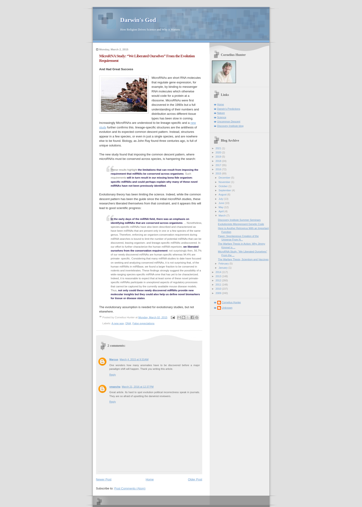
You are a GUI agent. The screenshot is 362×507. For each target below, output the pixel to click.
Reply (112, 374)
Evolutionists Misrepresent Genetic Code (241, 224)
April (221, 211)
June (222, 203)
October (223, 186)
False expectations (143, 323)
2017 (219, 165)
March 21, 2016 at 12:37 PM (138, 386)
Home (150, 479)
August (223, 194)
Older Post (195, 479)
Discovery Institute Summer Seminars (239, 220)
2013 (219, 276)
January (223, 267)
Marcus (113, 359)
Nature (221, 113)
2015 (219, 173)
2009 (219, 293)
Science (221, 117)
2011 (219, 284)
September (225, 190)
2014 (219, 272)
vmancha (115, 386)
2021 (219, 148)
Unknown (227, 307)
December (225, 177)
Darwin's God (138, 20)
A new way (118, 323)
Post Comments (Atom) (129, 488)
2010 (219, 288)
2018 (219, 161)
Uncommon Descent (228, 121)
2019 (219, 156)
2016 (219, 169)
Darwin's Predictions (228, 108)
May (221, 207)
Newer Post (104, 479)
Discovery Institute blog (230, 125)
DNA (128, 323)
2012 (219, 280)
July (221, 198)
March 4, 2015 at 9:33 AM (134, 359)
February (224, 263)
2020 (219, 152)
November (225, 182)
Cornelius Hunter (231, 302)
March (222, 215)
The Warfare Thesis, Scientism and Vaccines (243, 259)
